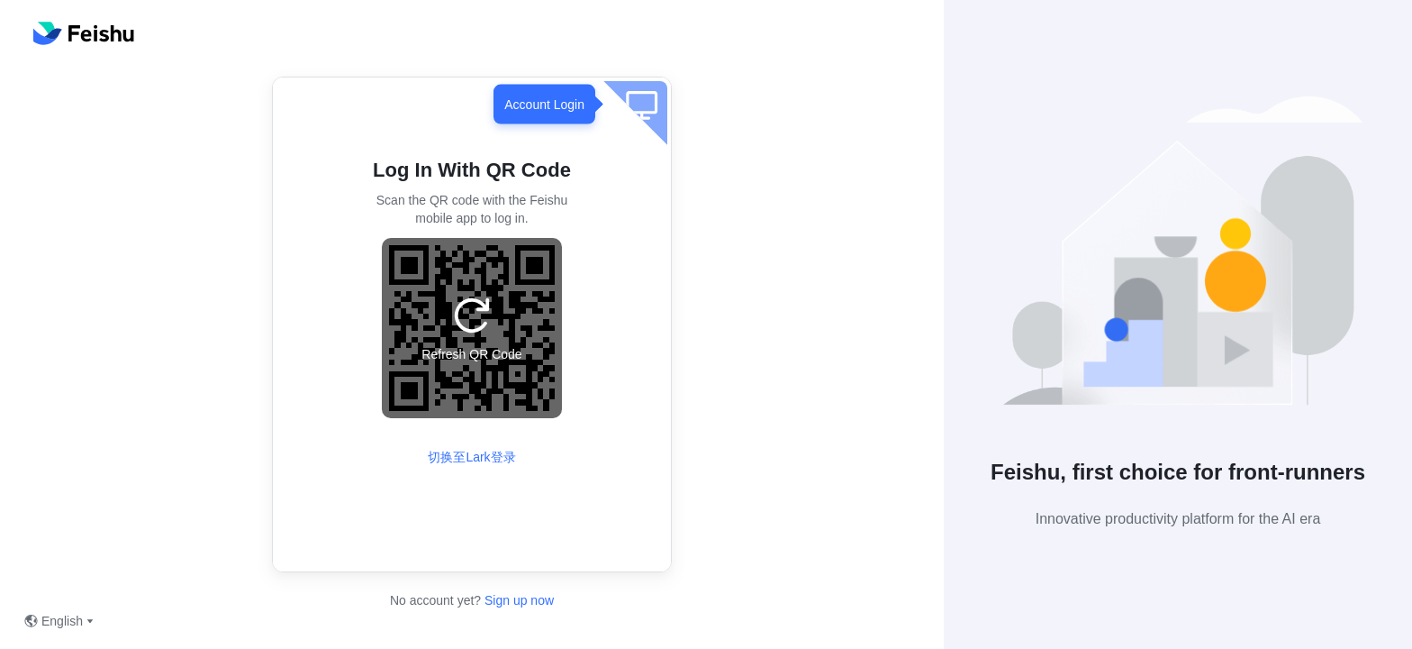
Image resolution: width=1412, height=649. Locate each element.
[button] (1178, 258)
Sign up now (517, 600)
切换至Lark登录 (471, 457)
